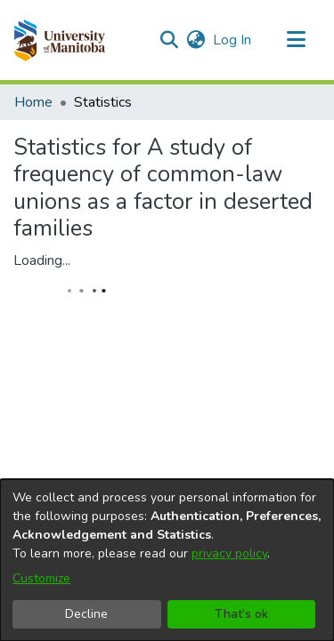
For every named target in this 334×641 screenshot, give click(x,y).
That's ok (241, 613)
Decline (86, 613)
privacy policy (229, 553)
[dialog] (167, 560)
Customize (41, 578)
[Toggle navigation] (296, 40)
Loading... (41, 260)
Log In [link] (233, 40)
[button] (59, 40)
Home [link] (33, 102)
